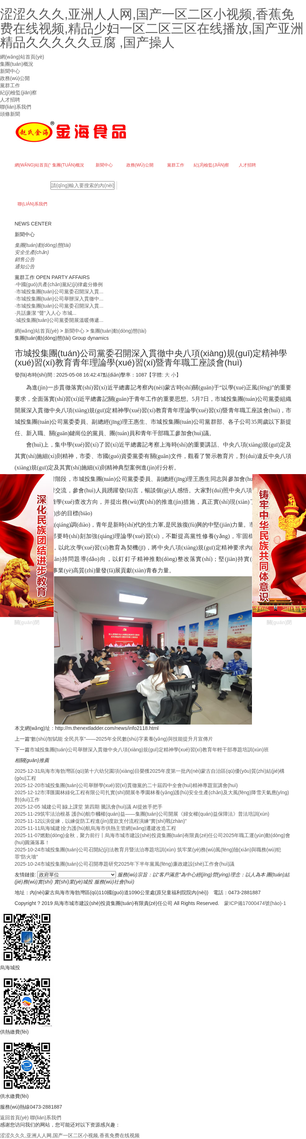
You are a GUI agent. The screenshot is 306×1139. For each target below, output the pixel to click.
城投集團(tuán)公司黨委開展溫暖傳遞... (59, 320)
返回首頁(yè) (14, 1117)
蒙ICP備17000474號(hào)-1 (255, 903)
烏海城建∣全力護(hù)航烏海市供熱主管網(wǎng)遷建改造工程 (95, 828)
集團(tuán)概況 (16, 64)
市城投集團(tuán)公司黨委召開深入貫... (59, 291)
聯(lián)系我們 (15, 107)
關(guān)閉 (27, 556)
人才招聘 (10, 100)
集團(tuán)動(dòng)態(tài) (118, 331)
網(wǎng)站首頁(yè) (22, 57)
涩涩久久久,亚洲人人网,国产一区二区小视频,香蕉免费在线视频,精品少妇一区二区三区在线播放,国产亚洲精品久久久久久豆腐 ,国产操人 (151, 28)
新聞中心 (10, 71)
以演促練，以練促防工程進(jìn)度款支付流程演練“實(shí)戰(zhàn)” (101, 821)
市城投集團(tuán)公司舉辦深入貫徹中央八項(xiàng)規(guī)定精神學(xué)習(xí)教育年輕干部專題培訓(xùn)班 (149, 749)
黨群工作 (10, 85)
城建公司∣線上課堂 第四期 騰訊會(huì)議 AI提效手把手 (88, 807)
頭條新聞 (10, 114)
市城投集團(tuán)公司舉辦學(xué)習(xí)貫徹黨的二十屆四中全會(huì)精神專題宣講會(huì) (126, 785)
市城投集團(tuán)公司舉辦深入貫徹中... (59, 299)
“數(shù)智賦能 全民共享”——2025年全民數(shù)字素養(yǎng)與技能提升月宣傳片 (121, 739)
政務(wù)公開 (15, 78)
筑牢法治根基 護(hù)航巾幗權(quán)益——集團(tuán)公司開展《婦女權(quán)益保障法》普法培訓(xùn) (142, 814)
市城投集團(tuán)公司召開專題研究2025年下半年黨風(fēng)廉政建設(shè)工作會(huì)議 (125, 864)
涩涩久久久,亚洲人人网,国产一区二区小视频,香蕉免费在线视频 (70, 1135)
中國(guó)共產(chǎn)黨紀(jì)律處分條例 (59, 284)
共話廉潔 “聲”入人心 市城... (46, 313)
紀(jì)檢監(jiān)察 (18, 92)
